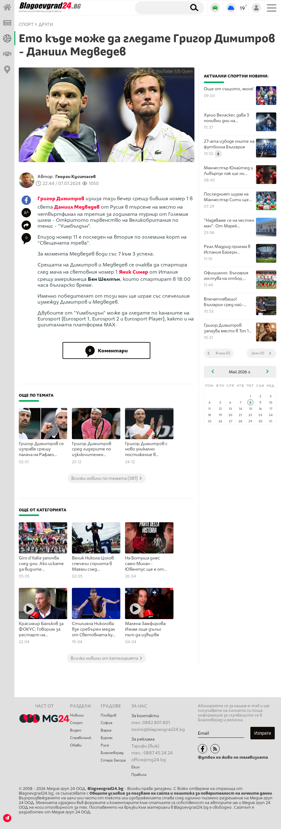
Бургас (107, 738)
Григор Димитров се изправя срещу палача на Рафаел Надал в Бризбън (41, 449)
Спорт (76, 723)
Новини (77, 715)
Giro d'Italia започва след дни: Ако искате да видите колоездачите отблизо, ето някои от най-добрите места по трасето (41, 563)
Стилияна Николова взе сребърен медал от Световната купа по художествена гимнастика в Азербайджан (94, 629)
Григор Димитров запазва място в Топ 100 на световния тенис (229, 328)
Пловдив (108, 715)
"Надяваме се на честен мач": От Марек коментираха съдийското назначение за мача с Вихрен (229, 223)
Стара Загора (113, 760)
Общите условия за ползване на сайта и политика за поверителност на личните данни (181, 793)
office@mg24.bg (148, 759)
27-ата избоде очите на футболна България (229, 144)
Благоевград (112, 753)
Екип (135, 767)
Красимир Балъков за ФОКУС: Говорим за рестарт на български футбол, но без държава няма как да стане (41, 629)
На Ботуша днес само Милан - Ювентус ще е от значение (144, 563)
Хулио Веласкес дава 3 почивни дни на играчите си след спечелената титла (226, 117)
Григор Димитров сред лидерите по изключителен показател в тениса (93, 449)
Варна (106, 730)
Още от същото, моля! (228, 88)
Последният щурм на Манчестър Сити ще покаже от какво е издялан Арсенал (226, 196)
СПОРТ (26, 24)
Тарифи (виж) (145, 746)
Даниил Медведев (77, 207)
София (106, 723)
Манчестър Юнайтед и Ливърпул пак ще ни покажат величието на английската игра (228, 170)
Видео (75, 730)
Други (45, 24)
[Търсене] (159, 7)
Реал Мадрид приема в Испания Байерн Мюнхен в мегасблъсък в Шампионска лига (229, 249)
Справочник (80, 738)
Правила (138, 774)
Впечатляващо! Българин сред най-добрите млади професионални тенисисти (223, 301)
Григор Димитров (61, 198)
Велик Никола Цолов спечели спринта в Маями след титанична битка (93, 563)
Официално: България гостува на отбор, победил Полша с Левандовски (226, 275)
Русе (105, 745)
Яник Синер (133, 272)
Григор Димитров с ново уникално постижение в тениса (146, 449)
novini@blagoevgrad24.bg (158, 729)
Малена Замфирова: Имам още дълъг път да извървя (146, 629)
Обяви (76, 745)
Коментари (106, 350)
